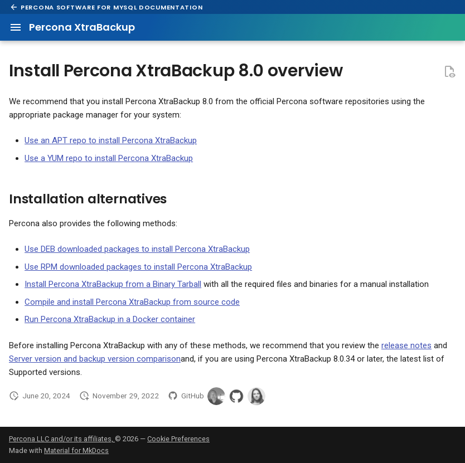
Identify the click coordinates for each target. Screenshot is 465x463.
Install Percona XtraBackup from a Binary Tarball (113, 284)
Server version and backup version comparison (95, 359)
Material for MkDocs (76, 450)
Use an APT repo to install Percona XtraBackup (111, 140)
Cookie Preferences (178, 439)
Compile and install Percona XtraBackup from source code (132, 302)
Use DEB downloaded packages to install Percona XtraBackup (137, 249)
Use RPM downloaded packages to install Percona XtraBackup (138, 267)
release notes (406, 345)
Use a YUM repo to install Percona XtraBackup (109, 158)
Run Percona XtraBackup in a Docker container (110, 319)
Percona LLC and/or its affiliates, (62, 439)
